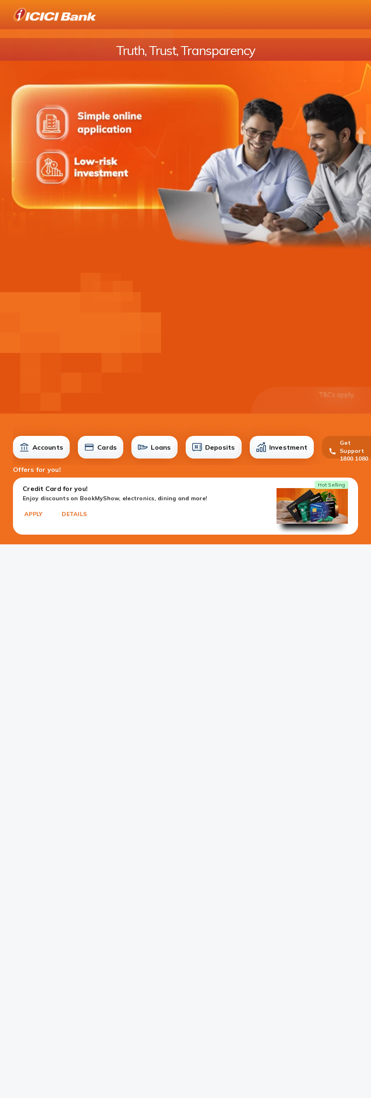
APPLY (33, 514)
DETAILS (74, 514)
